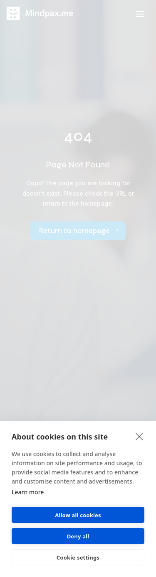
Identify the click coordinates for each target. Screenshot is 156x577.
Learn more (28, 492)
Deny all (78, 536)
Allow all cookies (78, 515)
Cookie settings (78, 557)
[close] (139, 436)
